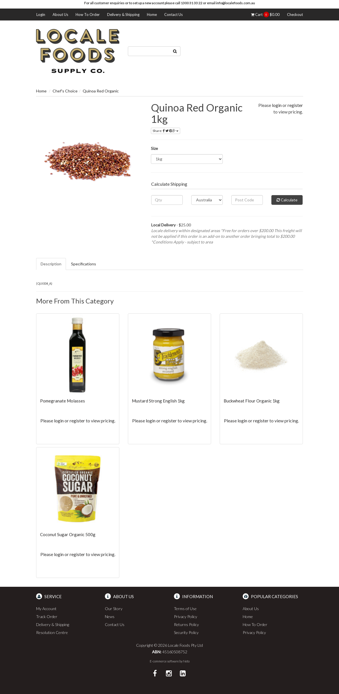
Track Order (46, 616)
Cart (265, 14)
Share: (165, 131)
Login (40, 14)
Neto (186, 661)
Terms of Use (185, 608)
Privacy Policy (185, 616)
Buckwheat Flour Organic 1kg (252, 400)
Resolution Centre (52, 632)
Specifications (83, 263)
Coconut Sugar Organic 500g (67, 534)
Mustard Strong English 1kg (158, 400)
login (277, 105)
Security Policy (186, 632)
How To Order (88, 14)
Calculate (287, 199)
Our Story (113, 608)
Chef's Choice (65, 90)
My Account (46, 608)
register (295, 105)
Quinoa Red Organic (101, 90)
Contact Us (173, 14)
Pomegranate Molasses (62, 400)
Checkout (295, 14)
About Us (60, 14)
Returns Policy (186, 624)
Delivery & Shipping (123, 14)
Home (152, 14)
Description (51, 263)
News (110, 616)
